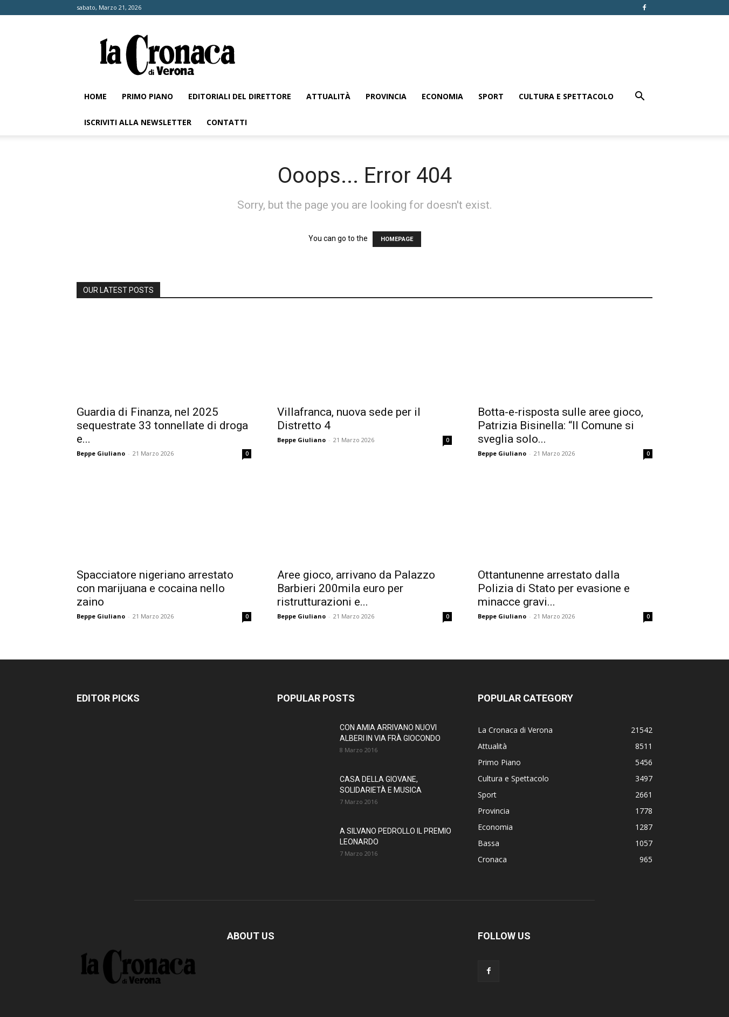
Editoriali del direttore (239, 96)
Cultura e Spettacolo (566, 96)
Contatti (227, 122)
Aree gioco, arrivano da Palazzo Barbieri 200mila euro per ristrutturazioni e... (356, 588)
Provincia (386, 96)
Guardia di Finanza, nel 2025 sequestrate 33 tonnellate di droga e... (162, 425)
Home (95, 96)
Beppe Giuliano (101, 453)
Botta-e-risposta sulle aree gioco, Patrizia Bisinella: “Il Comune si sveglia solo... (560, 425)
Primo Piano (147, 96)
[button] (639, 97)
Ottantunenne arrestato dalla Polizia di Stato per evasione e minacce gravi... (554, 588)
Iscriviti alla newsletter (137, 122)
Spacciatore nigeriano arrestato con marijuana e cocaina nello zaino (155, 588)
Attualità (328, 96)
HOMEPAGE (397, 239)
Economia (442, 96)
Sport (491, 96)
